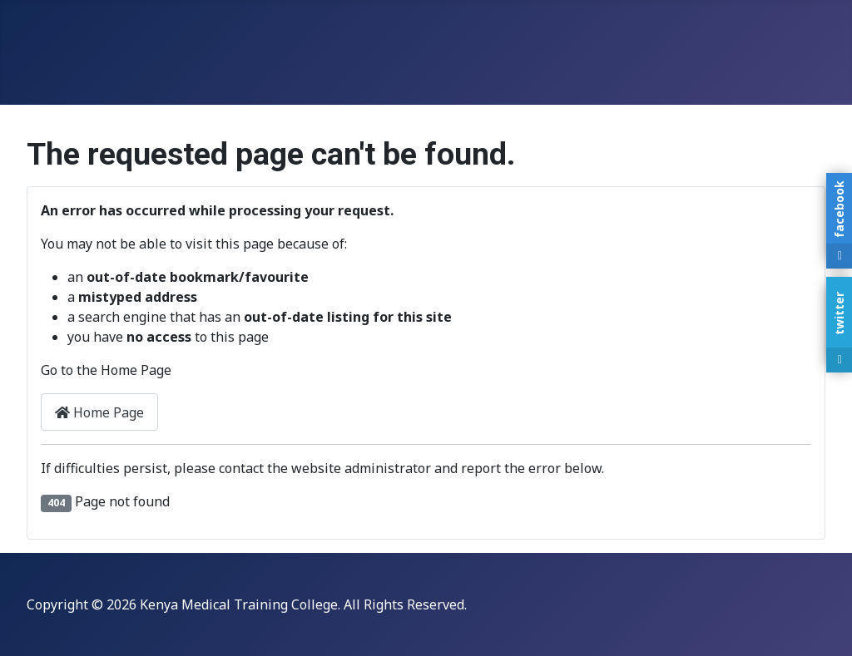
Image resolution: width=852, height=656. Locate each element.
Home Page (99, 412)
